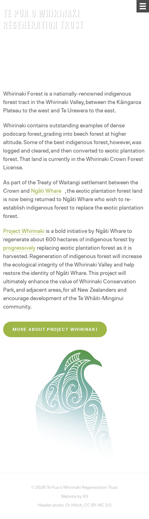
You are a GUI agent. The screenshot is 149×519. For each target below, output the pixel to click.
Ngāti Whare (46, 190)
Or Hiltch (74, 504)
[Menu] (143, 6)
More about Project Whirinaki (54, 329)
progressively (19, 247)
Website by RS (74, 496)
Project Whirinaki (23, 230)
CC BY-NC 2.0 (98, 504)
